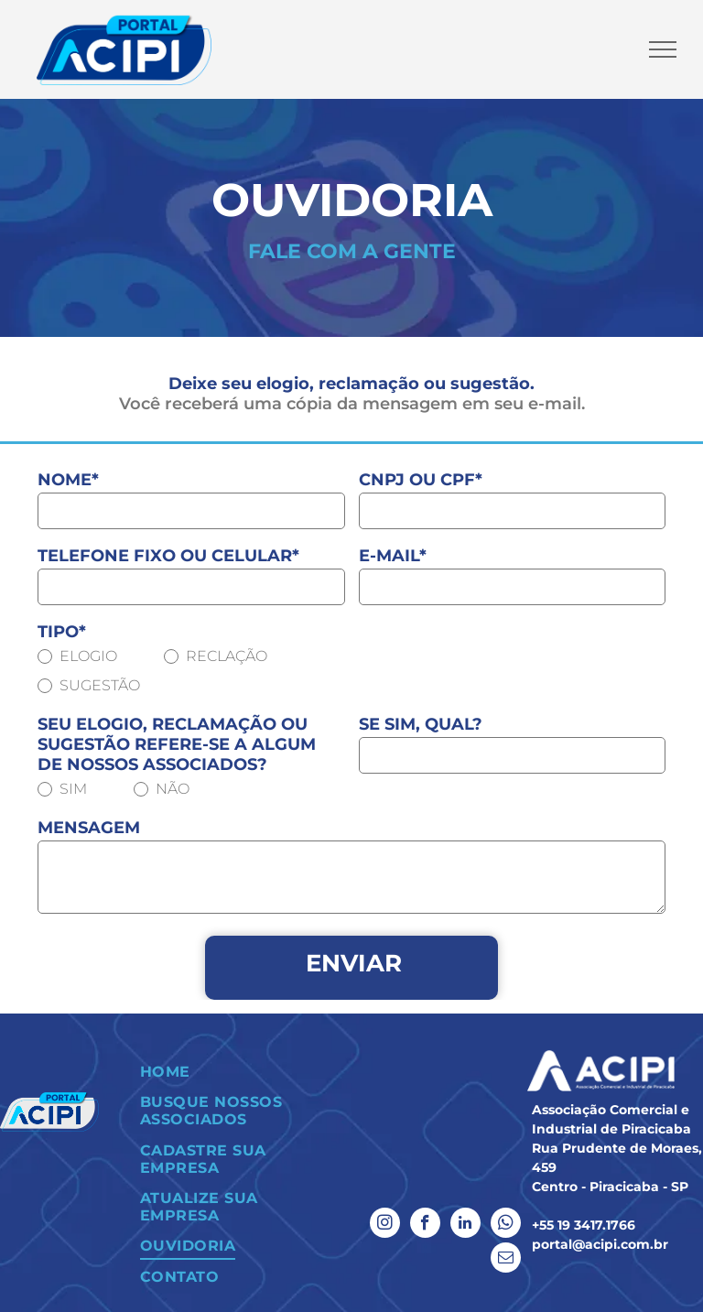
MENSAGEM (89, 828)
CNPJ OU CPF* (420, 480)
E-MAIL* (393, 556)
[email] (506, 1259)
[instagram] (385, 1225)
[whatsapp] (506, 1225)
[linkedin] (465, 1225)
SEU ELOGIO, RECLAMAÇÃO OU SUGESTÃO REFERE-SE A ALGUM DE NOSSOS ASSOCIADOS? (177, 744)
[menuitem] (234, 1072)
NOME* (68, 480)
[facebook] (425, 1225)
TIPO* (62, 632)
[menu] (663, 49)
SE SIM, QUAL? (420, 724)
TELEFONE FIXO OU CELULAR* (168, 556)
